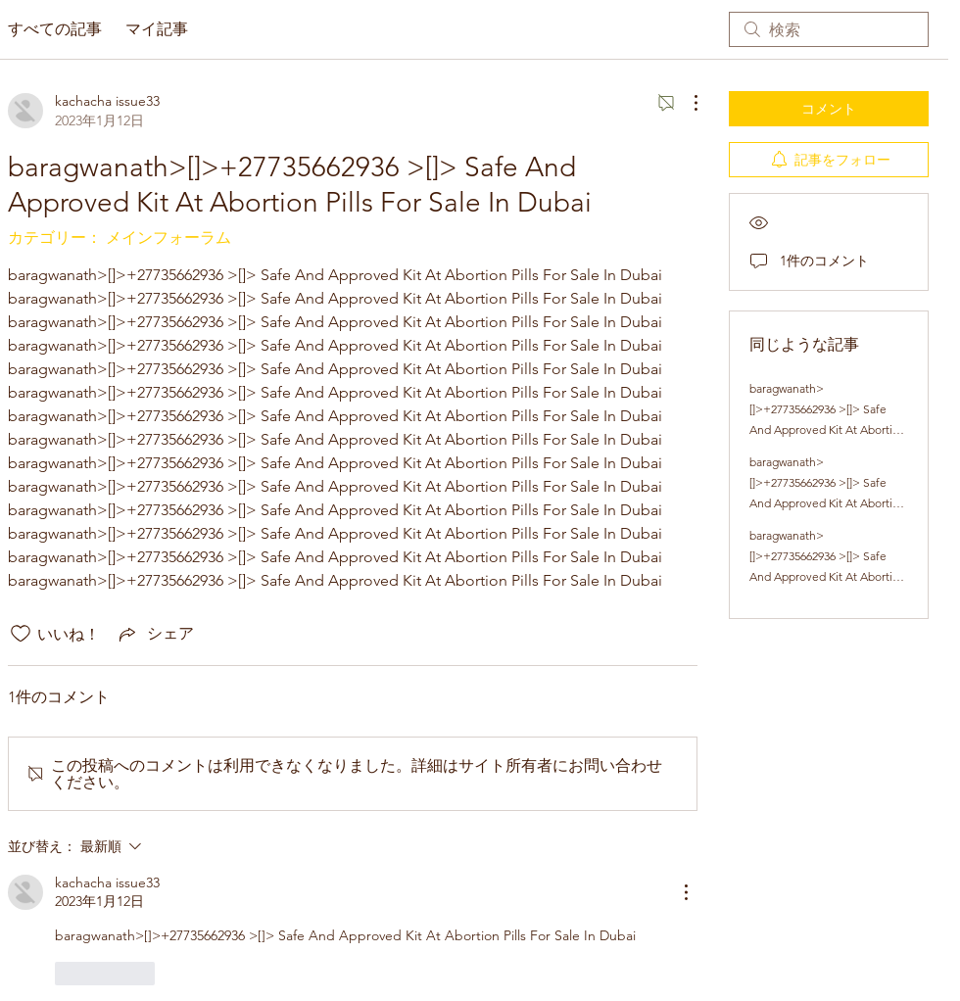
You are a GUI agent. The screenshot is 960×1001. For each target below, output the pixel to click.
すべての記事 (55, 29)
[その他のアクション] (685, 103)
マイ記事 (156, 29)
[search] (829, 29)
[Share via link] (155, 633)
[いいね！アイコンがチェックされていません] (20, 633)
